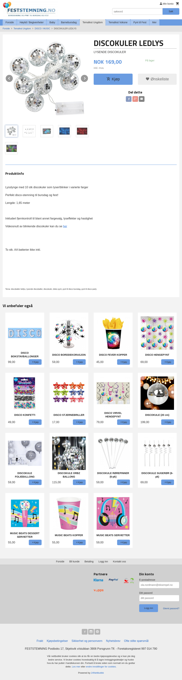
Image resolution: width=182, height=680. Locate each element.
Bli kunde (74, 561)
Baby (52, 22)
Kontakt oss (119, 561)
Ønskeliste (157, 79)
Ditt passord (145, 592)
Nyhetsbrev (113, 640)
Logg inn (103, 561)
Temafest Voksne (118, 22)
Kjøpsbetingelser (57, 640)
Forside (10, 22)
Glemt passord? (171, 608)
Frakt (40, 640)
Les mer (76, 666)
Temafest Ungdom (92, 22)
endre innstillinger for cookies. (101, 666)
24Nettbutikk (97, 672)
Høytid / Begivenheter (32, 22)
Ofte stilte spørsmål (136, 640)
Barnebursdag (69, 22)
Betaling (88, 561)
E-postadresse (147, 579)
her (65, 226)
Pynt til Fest (139, 22)
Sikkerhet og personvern (87, 640)
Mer (154, 22)
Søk (171, 11)
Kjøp (113, 79)
